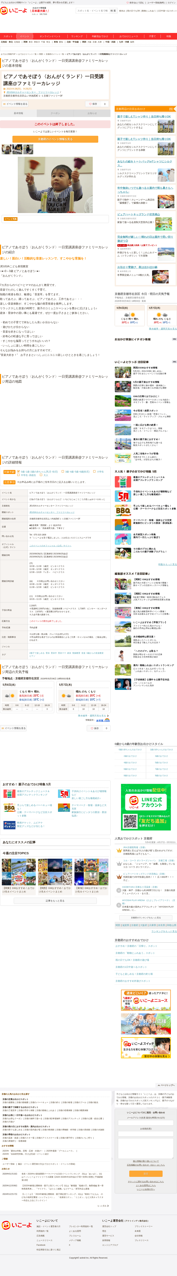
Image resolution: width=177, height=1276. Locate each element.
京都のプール (80, 1102)
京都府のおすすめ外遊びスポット (133, 981)
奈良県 (161, 925)
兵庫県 (152, 925)
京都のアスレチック (71, 1118)
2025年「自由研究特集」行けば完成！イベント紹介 (25, 1154)
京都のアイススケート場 (47, 1138)
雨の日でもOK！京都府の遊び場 (132, 960)
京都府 (134, 925)
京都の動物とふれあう (46, 1110)
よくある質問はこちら (146, 1185)
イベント (24, 36)
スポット (8, 36)
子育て (152, 36)
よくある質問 (75, 1231)
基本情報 (18, 113)
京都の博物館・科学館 (66, 1130)
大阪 (89, 42)
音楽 (83, 653)
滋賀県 (125, 925)
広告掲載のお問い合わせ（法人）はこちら (146, 1165)
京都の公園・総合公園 (92, 1118)
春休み (122, 11)
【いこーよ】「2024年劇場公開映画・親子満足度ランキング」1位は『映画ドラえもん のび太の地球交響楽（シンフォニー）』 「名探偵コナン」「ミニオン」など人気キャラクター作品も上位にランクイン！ (62, 1197)
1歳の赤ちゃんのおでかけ (161, 749)
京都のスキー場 (27, 1138)
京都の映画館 (48, 1130)
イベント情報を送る (15, 104)
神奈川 (37, 42)
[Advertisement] (55, 366)
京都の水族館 (98, 1130)
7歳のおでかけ (161, 769)
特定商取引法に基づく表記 (48, 1250)
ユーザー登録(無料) (156, 2)
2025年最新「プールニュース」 (60, 1151)
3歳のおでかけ (161, 756)
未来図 (138, 1231)
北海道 (17, 42)
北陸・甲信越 (73, 42)
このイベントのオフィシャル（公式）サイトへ (50, 546)
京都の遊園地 (8, 1102)
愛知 (61, 42)
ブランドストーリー (144, 1226)
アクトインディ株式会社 (136, 1221)
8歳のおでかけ (130, 775)
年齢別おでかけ (100, 36)
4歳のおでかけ (130, 762)
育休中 (54, 653)
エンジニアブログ (110, 1245)
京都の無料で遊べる (33, 1118)
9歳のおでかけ (161, 775)
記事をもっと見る (55, 900)
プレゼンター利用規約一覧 (81, 1226)
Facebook (41, 1245)
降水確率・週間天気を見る (92, 715)
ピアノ (32, 656)
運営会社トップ (109, 1226)
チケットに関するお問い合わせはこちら (146, 1181)
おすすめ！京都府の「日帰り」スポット (136, 946)
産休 (69, 653)
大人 (46, 475)
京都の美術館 (84, 1130)
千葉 (43, 42)
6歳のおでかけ (130, 769)
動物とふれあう (149, 11)
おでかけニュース (128, 36)
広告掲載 (41, 1236)
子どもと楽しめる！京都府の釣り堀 (134, 974)
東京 (31, 42)
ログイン (172, 2)
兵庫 (100, 42)
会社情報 (139, 1236)
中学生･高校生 (28, 475)
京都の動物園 (22, 1102)
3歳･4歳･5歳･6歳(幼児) (77, 471)
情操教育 (76, 653)
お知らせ (92, 113)
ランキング (77, 36)
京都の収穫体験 (65, 1110)
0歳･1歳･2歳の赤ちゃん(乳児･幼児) (39, 471)
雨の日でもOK (133, 11)
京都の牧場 (67, 1102)
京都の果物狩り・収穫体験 (14, 1141)
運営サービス (108, 1236)
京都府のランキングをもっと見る (146, 918)
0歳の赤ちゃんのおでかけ (130, 749)
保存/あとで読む (135, 2)
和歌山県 (171, 925)
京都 (95, 42)
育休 (48, 653)
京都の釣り (55, 1102)
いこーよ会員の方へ (146, 1189)
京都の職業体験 (81, 1110)
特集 (169, 36)
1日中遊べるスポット (167, 11)
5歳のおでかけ (161, 762)
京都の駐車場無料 (52, 1118)
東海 (56, 42)
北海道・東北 (7, 42)
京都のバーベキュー (39, 1102)
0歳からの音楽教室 (95, 653)
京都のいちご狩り (84, 1138)
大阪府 (143, 925)
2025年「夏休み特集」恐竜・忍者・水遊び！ (22, 1151)
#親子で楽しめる (37, 653)
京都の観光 (93, 1102)
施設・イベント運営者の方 (48, 1226)
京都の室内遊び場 (32, 1130)
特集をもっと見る (167, 564)
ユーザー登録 (8, 1164)
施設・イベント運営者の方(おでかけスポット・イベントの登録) (46, 1164)
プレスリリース (142, 1240)
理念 (104, 1231)
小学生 (100, 471)
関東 (26, 42)
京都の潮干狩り (67, 1138)
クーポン (55, 113)
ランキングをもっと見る (164, 931)
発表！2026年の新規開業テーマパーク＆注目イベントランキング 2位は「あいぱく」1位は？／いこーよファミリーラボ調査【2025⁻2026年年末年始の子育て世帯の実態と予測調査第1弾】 (62, 1177)
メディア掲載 (75, 1240)
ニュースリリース (45, 1240)
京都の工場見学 (9, 1110)
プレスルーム (75, 1236)
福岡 (132, 42)
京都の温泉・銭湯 (10, 1138)
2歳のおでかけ (130, 756)
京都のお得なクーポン (12, 1118)
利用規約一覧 (43, 1231)
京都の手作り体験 (26, 1110)
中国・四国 (110, 42)
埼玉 (48, 42)
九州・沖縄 (124, 42)
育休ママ (62, 653)
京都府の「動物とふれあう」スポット (135, 953)
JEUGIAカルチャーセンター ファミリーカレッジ (51, 512)
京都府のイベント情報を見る (55, 139)
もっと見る (102, 1206)
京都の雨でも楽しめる (12, 1130)
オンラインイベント (50, 36)
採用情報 (106, 1240)
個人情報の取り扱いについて (146, 1161)
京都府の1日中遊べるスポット (131, 967)
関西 (84, 42)
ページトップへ (166, 1085)
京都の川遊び (8, 1122)
